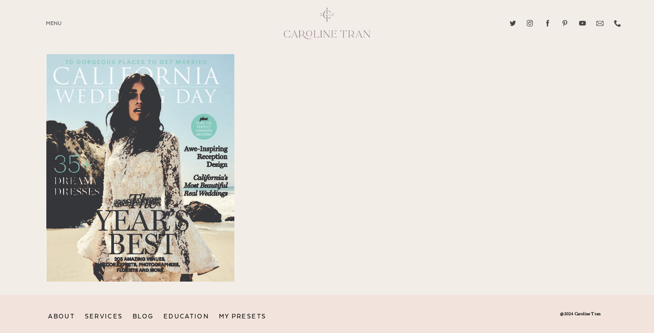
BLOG (143, 317)
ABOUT (61, 317)
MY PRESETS (243, 317)
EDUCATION (186, 317)
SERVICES (104, 317)
